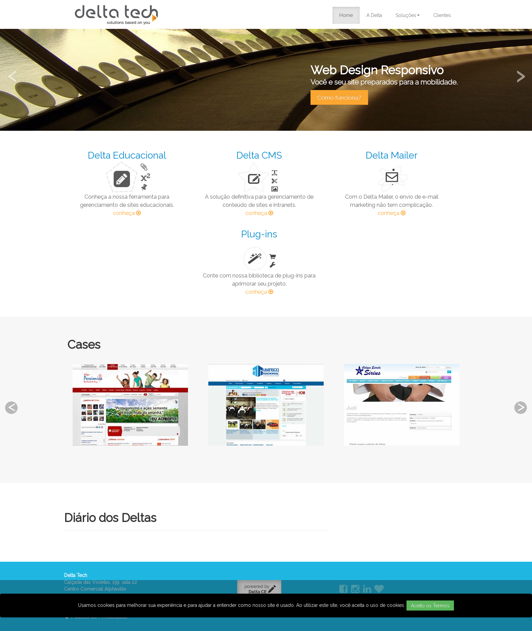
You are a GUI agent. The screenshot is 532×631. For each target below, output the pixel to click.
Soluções (408, 15)
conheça (127, 213)
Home (346, 15)
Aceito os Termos (430, 605)
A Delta (374, 15)
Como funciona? (339, 97)
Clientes (442, 15)
